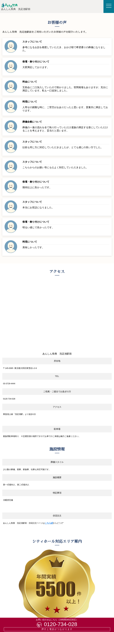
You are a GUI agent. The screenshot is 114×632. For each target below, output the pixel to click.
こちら (48, 523)
